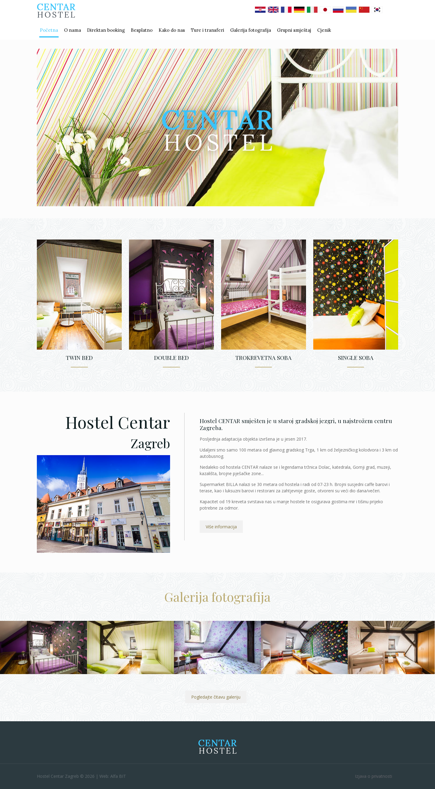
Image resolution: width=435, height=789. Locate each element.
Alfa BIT (118, 776)
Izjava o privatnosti (373, 776)
